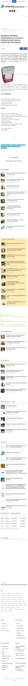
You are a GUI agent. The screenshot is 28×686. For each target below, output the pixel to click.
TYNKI (3, 651)
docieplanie (20, 597)
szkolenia (3, 607)
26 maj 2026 (10, 222)
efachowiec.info (20, 628)
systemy (2, 611)
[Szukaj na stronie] (17, 11)
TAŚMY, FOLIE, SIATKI (6, 656)
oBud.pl (14, 1)
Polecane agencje (7, 315)
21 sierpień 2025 (11, 298)
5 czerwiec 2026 (11, 210)
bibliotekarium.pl (20, 635)
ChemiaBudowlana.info (13, 678)
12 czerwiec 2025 (11, 245)
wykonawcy (3, 599)
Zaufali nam (5, 320)
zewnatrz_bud (3, 597)
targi (11, 601)
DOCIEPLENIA (5, 646)
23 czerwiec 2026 (11, 182)
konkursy (3, 601)
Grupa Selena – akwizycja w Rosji (13, 452)
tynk (23, 601)
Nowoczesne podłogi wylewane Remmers (15, 243)
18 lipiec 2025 (10, 474)
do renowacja (10, 609)
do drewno (16, 609)
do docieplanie (4, 603)
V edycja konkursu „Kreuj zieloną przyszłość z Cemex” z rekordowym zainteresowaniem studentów (16, 193)
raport (6, 609)
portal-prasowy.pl (20, 630)
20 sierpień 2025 (10, 432)
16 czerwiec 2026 (11, 196)
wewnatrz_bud (4, 595)
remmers (10, 611)
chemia (9, 595)
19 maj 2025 (9, 508)
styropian (13, 607)
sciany (18, 599)
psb (22, 607)
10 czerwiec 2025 (11, 304)
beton (6, 605)
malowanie (15, 601)
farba (21, 593)
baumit (9, 603)
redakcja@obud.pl (21, 1)
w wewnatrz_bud (15, 603)
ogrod (2, 609)
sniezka (20, 603)
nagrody (9, 597)
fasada (20, 601)
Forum (10, 1)
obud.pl (18, 623)
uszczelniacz (13, 599)
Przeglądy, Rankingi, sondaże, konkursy (13, 325)
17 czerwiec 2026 (11, 188)
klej (16, 597)
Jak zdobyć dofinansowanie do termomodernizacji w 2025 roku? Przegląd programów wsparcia (15, 283)
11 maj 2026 (9, 481)
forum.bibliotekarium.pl (21, 637)
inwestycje (8, 601)
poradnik (8, 599)
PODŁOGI (4, 661)
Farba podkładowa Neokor (11, 405)
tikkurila (2, 605)
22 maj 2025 (9, 344)
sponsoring (8, 607)
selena (25, 605)
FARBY (3, 653)
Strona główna (4, 28)
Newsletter (5, 1)
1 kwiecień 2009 (10, 414)
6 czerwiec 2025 (10, 490)
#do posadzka (15, 146)
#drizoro (9, 146)
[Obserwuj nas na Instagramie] (14, 11)
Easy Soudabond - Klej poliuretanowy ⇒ (14, 161)
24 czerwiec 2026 (11, 176)
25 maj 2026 (10, 229)
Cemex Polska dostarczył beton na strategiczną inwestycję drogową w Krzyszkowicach (14, 207)
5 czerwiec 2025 (11, 286)
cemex (6, 611)
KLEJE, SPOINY (5, 648)
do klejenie (21, 605)
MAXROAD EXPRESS (20, 74)
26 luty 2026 (9, 448)
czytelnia (8, 593)
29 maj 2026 (10, 216)
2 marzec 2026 (10, 495)
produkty (17, 593)
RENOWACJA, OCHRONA (7, 663)
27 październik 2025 (11, 461)
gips (17, 605)
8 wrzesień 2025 (11, 258)
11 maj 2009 (9, 454)
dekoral (24, 603)
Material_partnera (11, 605)
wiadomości (3, 593)
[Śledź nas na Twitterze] (12, 11)
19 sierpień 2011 (10, 425)
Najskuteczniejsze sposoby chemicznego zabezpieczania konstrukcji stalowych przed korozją (15, 263)
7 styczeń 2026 (11, 265)
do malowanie (18, 595)
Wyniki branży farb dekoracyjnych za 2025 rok (15, 493)
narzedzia (17, 607)
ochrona (12, 593)
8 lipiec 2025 (9, 502)
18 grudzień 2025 (11, 292)
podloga (13, 597)
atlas (21, 599)
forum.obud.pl (19, 625)
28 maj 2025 (10, 278)
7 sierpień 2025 (11, 272)
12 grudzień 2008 (10, 407)
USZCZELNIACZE (5, 658)
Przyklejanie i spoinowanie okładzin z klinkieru (15, 424)
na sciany (13, 595)
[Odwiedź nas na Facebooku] (10, 11)
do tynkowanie (22, 609)
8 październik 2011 (11, 419)
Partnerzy (4, 628)
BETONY (3, 669)
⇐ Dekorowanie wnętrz (14, 157)
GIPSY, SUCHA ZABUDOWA (5, 666)
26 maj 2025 (9, 467)
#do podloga (4, 146)
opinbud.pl (19, 633)
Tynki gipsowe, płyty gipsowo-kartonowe (14, 418)
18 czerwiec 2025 (11, 251)
